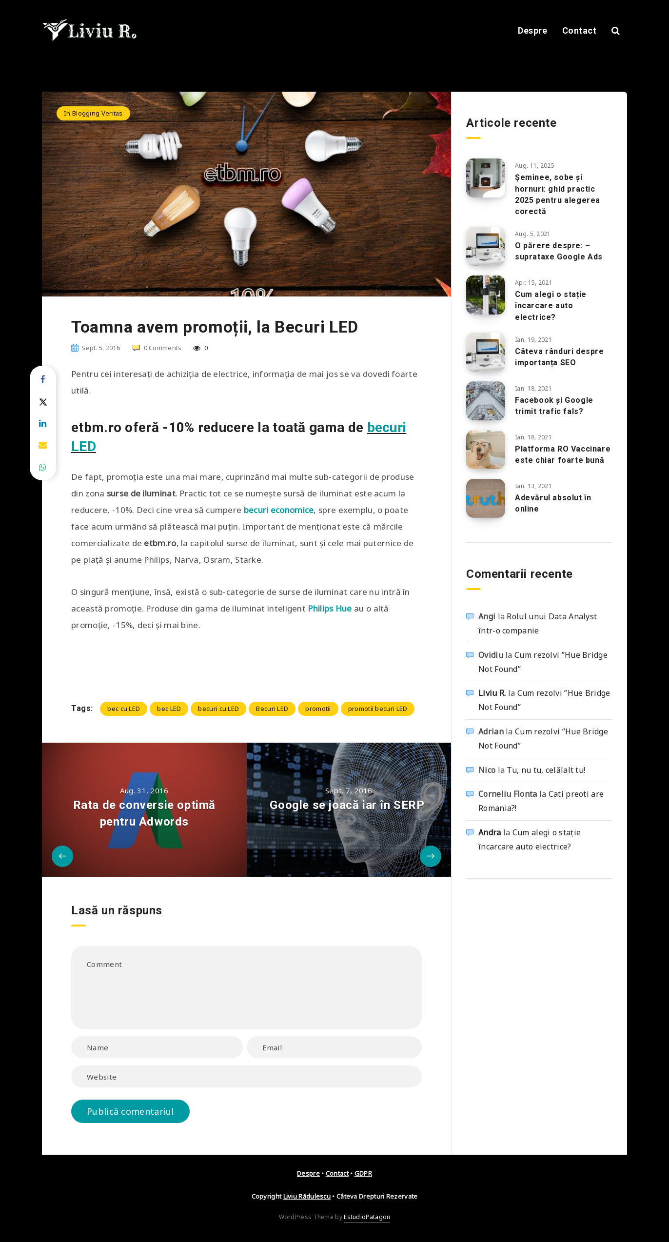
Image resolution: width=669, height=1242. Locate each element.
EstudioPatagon (367, 1217)
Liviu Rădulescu (307, 1196)
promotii (318, 708)
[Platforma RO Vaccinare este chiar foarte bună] (485, 449)
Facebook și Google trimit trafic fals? (554, 405)
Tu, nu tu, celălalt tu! (546, 770)
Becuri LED (272, 708)
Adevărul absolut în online (553, 503)
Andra (489, 832)
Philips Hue (330, 608)
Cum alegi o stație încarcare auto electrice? (551, 305)
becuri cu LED (218, 708)
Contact (579, 30)
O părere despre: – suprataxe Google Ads (559, 251)
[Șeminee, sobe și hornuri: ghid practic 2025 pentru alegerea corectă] (485, 177)
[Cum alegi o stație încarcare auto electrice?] (485, 295)
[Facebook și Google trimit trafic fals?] (485, 400)
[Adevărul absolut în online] (485, 498)
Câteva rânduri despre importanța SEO (559, 357)
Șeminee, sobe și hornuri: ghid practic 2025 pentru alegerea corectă (557, 194)
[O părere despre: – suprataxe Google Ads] (485, 246)
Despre (532, 30)
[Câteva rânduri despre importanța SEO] (485, 352)
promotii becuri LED (378, 708)
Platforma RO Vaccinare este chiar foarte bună (562, 454)
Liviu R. (492, 693)
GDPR (363, 1173)
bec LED (169, 708)
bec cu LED (123, 708)
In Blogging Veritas (93, 113)
